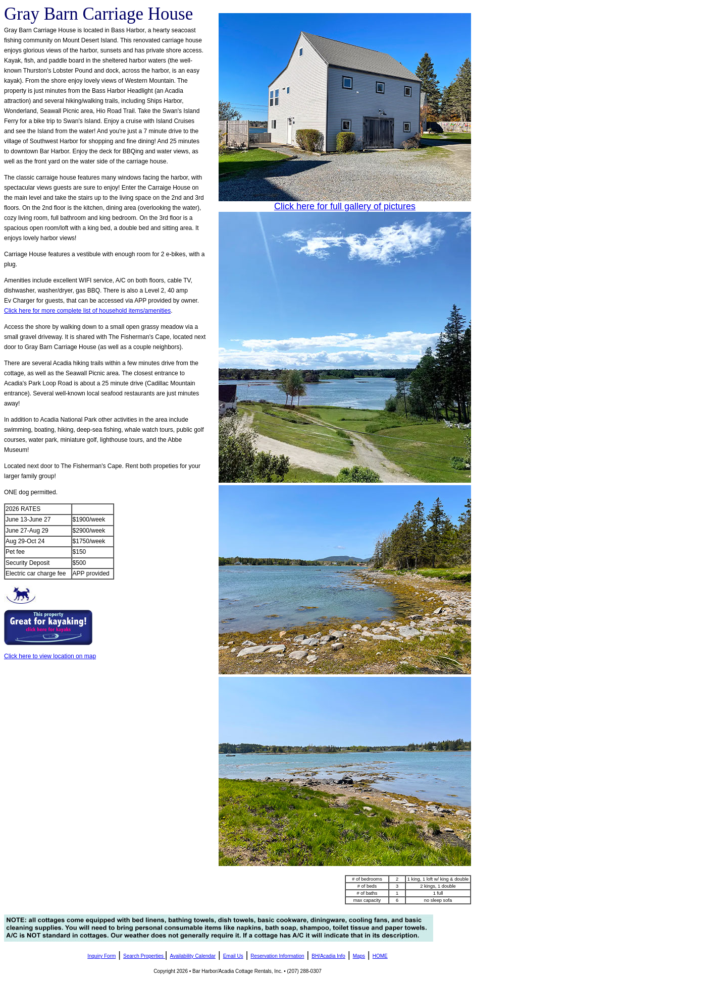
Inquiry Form (101, 956)
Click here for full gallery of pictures (345, 206)
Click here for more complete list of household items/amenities (87, 310)
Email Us (233, 956)
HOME (380, 956)
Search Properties (143, 956)
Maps (359, 956)
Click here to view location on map (50, 656)
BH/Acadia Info (328, 956)
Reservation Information (277, 956)
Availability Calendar (193, 956)
